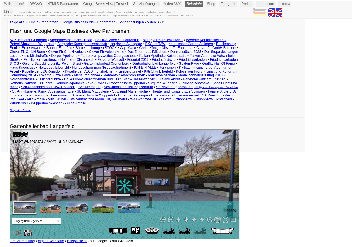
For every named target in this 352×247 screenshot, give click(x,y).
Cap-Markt (128, 48)
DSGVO (35, 4)
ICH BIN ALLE (145, 67)
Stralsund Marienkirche (130, 91)
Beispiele (194, 4)
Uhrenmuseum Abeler (65, 95)
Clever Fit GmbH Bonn (27, 52)
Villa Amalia (36, 99)
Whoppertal (183, 99)
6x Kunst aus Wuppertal (28, 40)
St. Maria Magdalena (93, 91)
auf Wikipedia (122, 241)
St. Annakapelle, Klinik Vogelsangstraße (43, 91)
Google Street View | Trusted (105, 4)
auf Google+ (99, 241)
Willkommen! (14, 4)
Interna (284, 4)
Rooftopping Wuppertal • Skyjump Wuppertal (143, 83)
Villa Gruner (57, 99)
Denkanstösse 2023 (185, 52)
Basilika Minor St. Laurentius (117, 40)
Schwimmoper (89, 87)
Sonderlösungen (131, 22)
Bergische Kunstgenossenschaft (82, 44)
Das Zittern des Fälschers (147, 52)
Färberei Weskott (110, 59)
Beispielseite (77, 241)
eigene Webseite (51, 241)
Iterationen (167, 67)
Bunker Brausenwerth (26, 48)
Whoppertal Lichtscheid (214, 99)
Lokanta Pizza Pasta (55, 75)
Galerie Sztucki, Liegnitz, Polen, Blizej (51, 63)
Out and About (169, 79)
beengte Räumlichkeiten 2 (206, 40)
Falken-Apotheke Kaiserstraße (162, 56)
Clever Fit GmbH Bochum (216, 48)
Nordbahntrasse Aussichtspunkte (35, 79)
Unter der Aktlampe (133, 95)
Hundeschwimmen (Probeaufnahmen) (101, 67)
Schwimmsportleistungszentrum (128, 87)
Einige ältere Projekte (20, 110)
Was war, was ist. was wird (151, 99)
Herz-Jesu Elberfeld (53, 67)
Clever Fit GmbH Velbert (67, 52)
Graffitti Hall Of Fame (218, 63)
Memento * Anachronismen (124, 75)
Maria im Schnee (87, 75)
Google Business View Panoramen (88, 22)
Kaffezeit (185, 67)
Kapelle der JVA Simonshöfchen (89, 71)
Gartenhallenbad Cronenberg (106, 63)
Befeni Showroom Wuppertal (32, 44)
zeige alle (17, 22)
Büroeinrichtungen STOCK (96, 48)
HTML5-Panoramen (62, 4)
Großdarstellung (22, 241)
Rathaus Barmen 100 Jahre (31, 83)
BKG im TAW (155, 44)
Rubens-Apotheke (195, 83)
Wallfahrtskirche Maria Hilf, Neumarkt (98, 99)
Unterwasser (161, 95)
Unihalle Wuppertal (100, 95)
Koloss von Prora (189, 71)
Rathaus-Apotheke (70, 83)
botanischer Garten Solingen (191, 44)
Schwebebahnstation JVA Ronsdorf (48, 87)
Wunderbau (19, 103)
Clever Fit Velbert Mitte (106, 52)
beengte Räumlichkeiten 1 (163, 40)
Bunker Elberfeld (59, 48)
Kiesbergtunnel (129, 71)
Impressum (265, 4)
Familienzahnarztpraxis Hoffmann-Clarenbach (59, 59)
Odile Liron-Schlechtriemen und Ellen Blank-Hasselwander (109, 79)
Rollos (101, 83)
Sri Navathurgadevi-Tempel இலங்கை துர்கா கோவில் (197, 87)
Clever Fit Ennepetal (177, 48)
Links (8, 12)
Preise (246, 4)
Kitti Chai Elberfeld (158, 71)
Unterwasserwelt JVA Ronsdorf (198, 95)
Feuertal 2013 (138, 59)
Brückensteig (226, 44)
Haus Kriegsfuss (22, 67)
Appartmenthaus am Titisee (71, 40)
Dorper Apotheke (64, 56)
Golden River (189, 63)
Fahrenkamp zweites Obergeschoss (108, 56)
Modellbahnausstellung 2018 (200, 75)
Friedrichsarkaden (193, 59)
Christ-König (148, 48)
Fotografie (228, 4)
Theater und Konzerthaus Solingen (178, 91)
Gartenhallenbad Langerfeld (153, 63)
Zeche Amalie (75, 103)
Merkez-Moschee (161, 75)
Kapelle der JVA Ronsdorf (42, 71)
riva (90, 83)
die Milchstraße (36, 56)
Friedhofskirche (163, 59)
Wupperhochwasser (46, 103)
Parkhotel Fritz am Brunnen (204, 79)
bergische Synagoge (126, 44)
